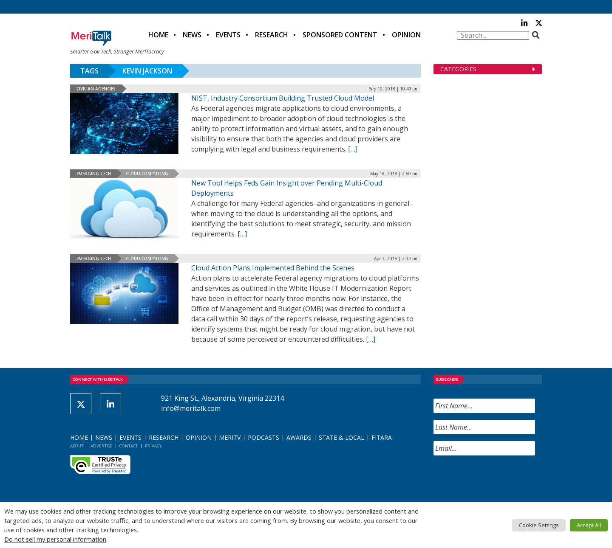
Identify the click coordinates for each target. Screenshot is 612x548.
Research (271, 34)
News (192, 34)
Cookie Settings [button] (539, 525)
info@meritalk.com (191, 408)
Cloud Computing (147, 174)
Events (228, 34)
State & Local (341, 437)
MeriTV (230, 437)
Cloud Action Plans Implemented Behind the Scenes (272, 268)
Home (158, 34)
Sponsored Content (340, 34)
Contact (128, 446)
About (76, 446)
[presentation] (498, 478)
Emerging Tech (93, 174)
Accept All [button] (589, 525)
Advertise (101, 446)
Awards (299, 437)
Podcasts (263, 437)
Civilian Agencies (96, 89)
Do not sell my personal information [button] (55, 539)
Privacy (153, 446)
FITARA (381, 437)
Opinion (406, 34)
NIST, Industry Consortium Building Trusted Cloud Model (282, 98)
